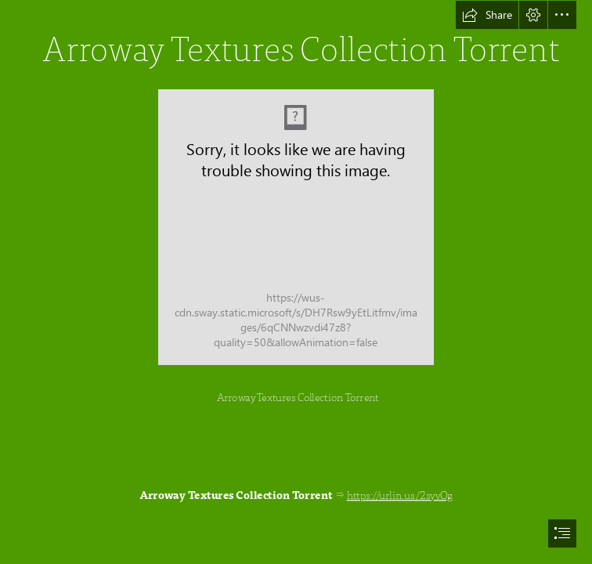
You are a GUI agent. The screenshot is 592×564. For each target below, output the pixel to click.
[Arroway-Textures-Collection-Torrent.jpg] (296, 227)
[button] (487, 15)
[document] (296, 282)
